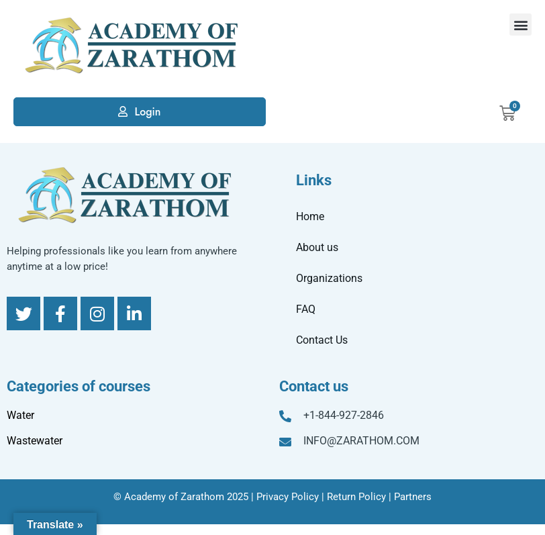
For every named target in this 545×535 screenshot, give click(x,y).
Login (147, 111)
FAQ (305, 309)
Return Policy (356, 497)
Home (310, 216)
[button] (520, 24)
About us (317, 247)
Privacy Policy (287, 497)
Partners (413, 497)
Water (20, 415)
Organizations (329, 278)
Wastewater (34, 440)
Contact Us (322, 340)
